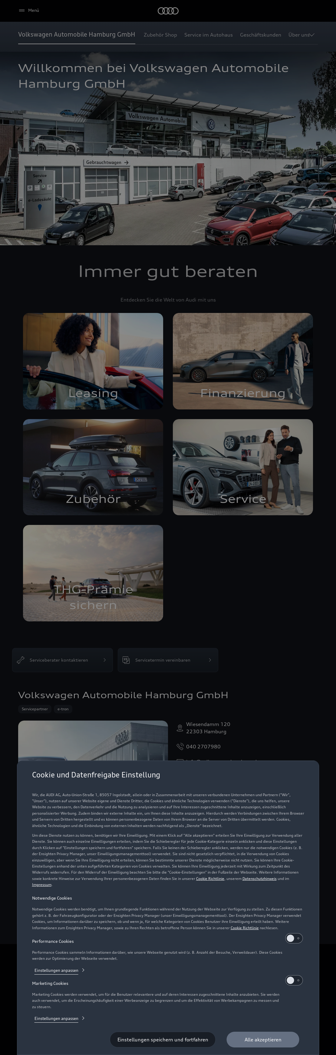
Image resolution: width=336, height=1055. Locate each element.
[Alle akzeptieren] (263, 1039)
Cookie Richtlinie (210, 878)
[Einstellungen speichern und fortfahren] (163, 1039)
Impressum (41, 884)
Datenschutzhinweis (259, 878)
